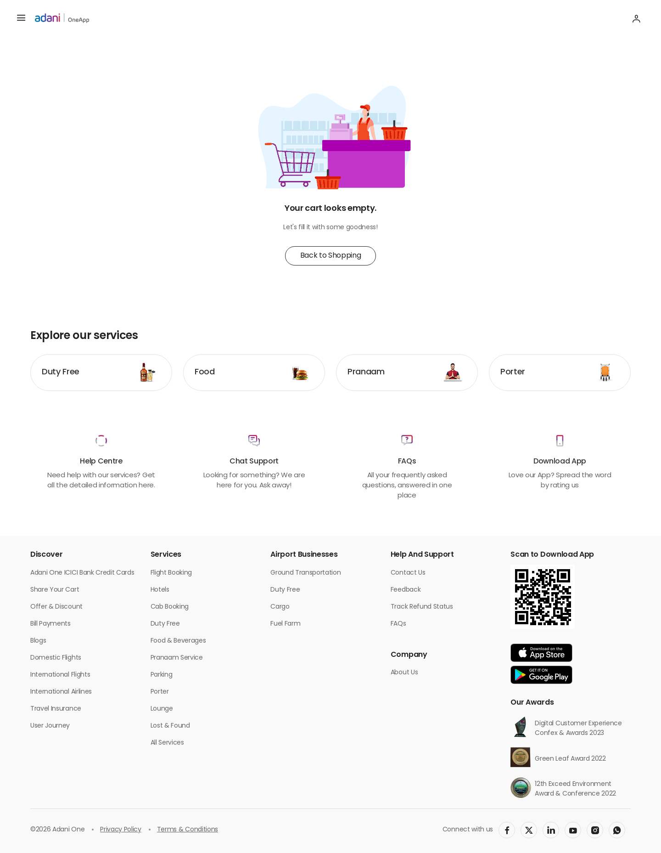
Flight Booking (171, 573)
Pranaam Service (177, 658)
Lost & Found (170, 726)
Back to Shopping (330, 256)
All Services (167, 743)
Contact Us (408, 573)
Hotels (160, 590)
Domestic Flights (55, 658)
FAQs (398, 624)
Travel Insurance (55, 709)
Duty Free (165, 624)
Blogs (38, 641)
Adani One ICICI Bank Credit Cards (82, 573)
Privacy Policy (120, 830)
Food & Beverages (178, 641)
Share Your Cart (54, 590)
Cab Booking (170, 607)
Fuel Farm (285, 624)
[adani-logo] (62, 18)
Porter (160, 692)
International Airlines (61, 692)
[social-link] (507, 830)
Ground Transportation (305, 573)
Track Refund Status (422, 607)
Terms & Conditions (187, 830)
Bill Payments (50, 624)
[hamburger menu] (21, 18)
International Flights (60, 675)
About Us (404, 672)
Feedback (405, 590)
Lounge (162, 709)
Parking (162, 675)
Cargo (279, 607)
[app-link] (541, 653)
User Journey (50, 726)
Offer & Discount (56, 607)
